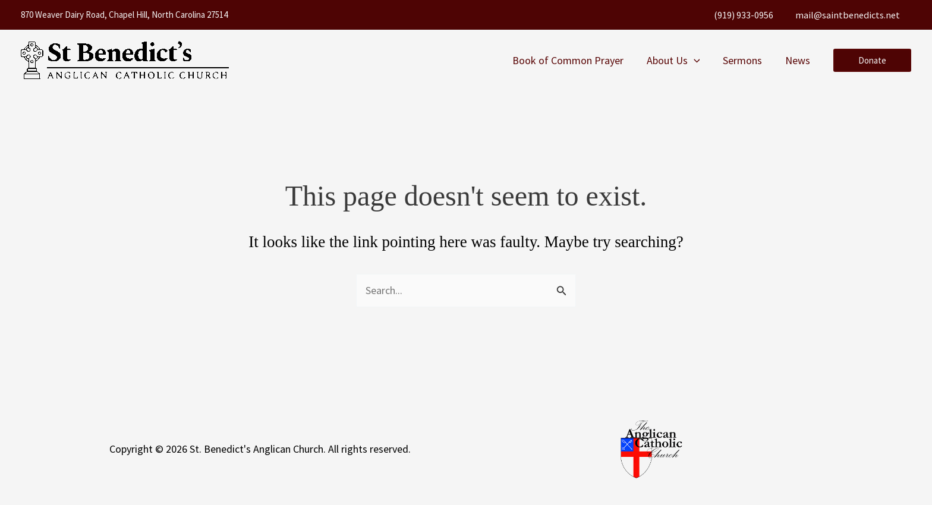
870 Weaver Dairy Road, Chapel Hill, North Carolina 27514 (124, 14)
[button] (697, 60)
